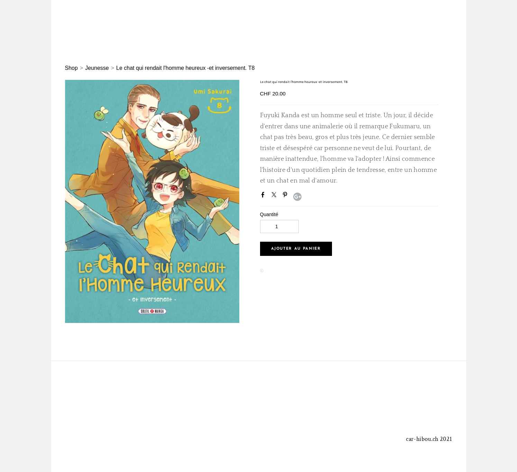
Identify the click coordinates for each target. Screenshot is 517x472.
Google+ (297, 197)
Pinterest (286, 196)
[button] (296, 249)
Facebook (264, 196)
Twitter (275, 196)
